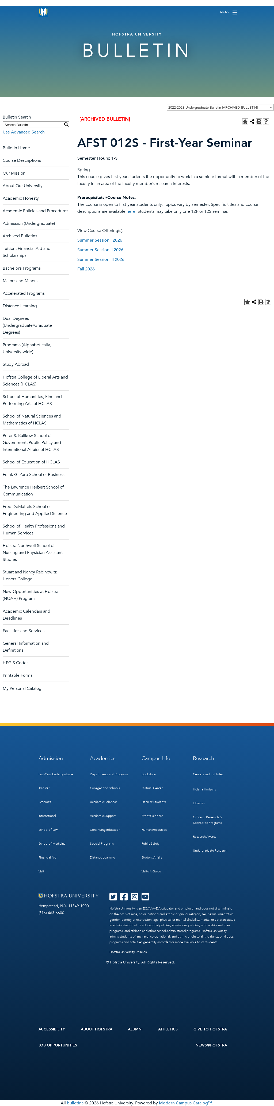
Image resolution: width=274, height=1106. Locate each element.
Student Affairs (152, 857)
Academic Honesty (21, 198)
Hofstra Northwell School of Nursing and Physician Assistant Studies (33, 552)
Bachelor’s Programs (22, 268)
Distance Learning (20, 306)
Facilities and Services (23, 631)
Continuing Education (105, 830)
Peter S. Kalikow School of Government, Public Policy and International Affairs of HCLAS (32, 442)
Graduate (45, 802)
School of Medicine (52, 843)
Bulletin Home (16, 148)
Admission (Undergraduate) (29, 223)
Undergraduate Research (210, 850)
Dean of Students (154, 802)
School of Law (48, 830)
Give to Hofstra (210, 1029)
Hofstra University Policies (128, 952)
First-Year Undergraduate (56, 774)
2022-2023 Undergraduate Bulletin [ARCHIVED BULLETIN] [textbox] (213, 107)
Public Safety (151, 843)
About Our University (23, 186)
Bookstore (149, 774)
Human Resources (154, 830)
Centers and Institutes (208, 774)
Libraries (198, 803)
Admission (51, 758)
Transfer (44, 788)
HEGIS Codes (15, 663)
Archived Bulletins (20, 236)
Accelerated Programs (24, 293)
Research (203, 758)
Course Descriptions (22, 160)
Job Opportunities (58, 1045)
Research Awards (204, 837)
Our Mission (14, 173)
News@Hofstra (211, 1045)
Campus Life (156, 758)
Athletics (168, 1029)
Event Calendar (152, 816)
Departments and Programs (109, 774)
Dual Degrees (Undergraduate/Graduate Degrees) (27, 325)
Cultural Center (152, 788)
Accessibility (52, 1029)
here (131, 211)
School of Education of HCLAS (31, 462)
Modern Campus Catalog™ (185, 1103)
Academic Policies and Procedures (35, 211)
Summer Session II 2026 (100, 250)
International (47, 816)
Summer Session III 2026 (100, 259)
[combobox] (220, 107)
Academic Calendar (103, 802)
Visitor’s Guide (151, 871)
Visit (41, 871)
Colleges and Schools (105, 788)
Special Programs (102, 843)
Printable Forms (17, 675)
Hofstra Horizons (204, 789)
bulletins (75, 1103)
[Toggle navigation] (228, 12)
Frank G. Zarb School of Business (33, 475)
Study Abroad (16, 364)
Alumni (135, 1029)
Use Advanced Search (24, 132)
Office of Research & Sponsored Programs (207, 820)
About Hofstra (96, 1029)
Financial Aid (47, 857)
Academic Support (103, 816)
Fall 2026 (86, 269)
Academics (102, 758)
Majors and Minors (20, 281)
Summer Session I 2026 (99, 240)
